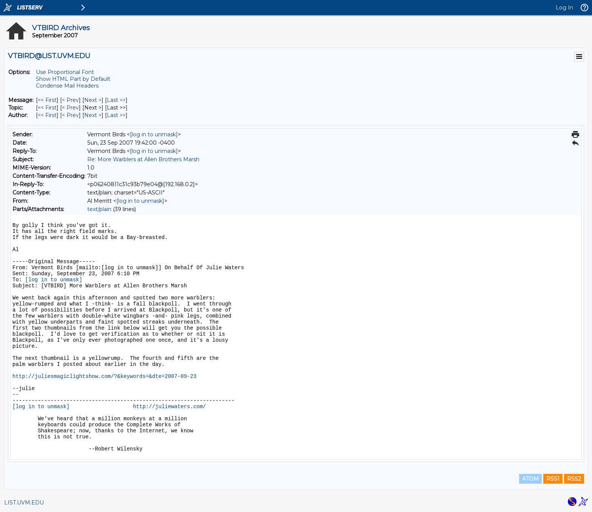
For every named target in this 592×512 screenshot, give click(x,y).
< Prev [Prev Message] (70, 100)
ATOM (530, 478)
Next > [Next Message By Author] (93, 115)
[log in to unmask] (154, 134)
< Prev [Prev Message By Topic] (70, 107)
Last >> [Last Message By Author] (116, 115)
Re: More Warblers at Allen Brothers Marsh (143, 159)
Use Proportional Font (65, 72)
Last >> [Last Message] (116, 100)
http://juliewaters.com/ (169, 407)
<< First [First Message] (47, 100)
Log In (564, 7)
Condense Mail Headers (67, 85)
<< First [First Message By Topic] (47, 107)
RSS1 (553, 478)
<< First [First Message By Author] (47, 115)
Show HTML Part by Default (73, 79)
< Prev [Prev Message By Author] (70, 115)
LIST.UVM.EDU (24, 502)
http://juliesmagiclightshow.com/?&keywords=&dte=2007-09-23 (104, 376)
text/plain (99, 209)
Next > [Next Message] (93, 100)
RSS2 (574, 478)
